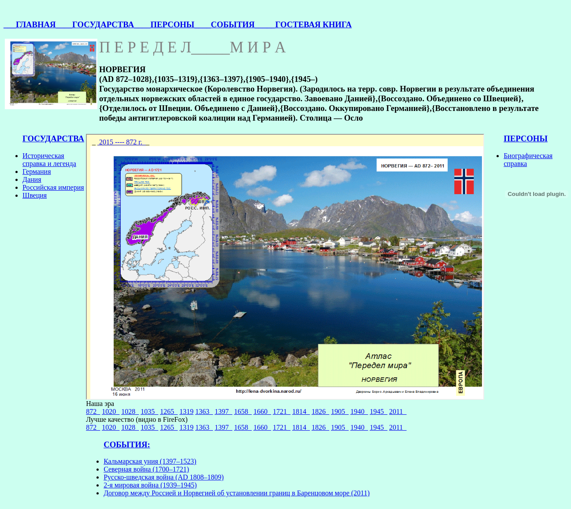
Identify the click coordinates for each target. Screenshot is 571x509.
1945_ (378, 411)
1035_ (149, 411)
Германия (36, 171)
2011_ (397, 411)
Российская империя (53, 187)
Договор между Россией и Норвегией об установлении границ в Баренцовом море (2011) (237, 493)
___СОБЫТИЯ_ (229, 24)
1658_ (243, 411)
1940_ (359, 411)
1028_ (130, 411)
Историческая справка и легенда (49, 159)
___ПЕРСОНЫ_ (168, 24)
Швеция (34, 195)
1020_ (110, 411)
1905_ (340, 411)
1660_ (262, 411)
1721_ (281, 411)
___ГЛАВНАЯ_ (32, 24)
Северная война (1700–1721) (146, 469)
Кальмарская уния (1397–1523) (150, 461)
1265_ (169, 411)
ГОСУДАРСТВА (53, 138)
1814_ (301, 411)
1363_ (204, 411)
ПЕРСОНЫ (526, 138)
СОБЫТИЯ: (127, 444)
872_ (93, 411)
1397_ (223, 411)
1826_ (320, 411)
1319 (186, 411)
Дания (31, 179)
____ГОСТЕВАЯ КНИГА (305, 24)
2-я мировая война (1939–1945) (150, 485)
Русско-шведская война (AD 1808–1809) (164, 477)
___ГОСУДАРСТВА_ (99, 24)
